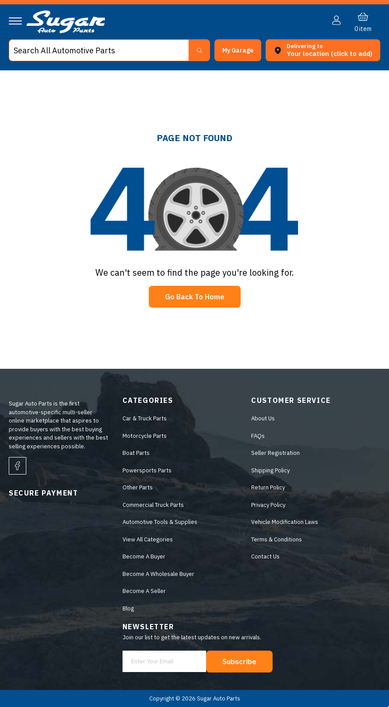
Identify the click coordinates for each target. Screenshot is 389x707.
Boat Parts (136, 453)
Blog (128, 608)
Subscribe (239, 661)
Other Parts (138, 487)
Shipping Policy (270, 470)
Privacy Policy (268, 505)
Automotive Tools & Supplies (160, 522)
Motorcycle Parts (145, 436)
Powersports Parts (147, 470)
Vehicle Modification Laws (284, 522)
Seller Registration (275, 453)
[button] (237, 50)
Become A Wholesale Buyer (158, 574)
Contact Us (265, 556)
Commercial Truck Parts (153, 505)
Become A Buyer (144, 556)
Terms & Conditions (276, 539)
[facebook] (17, 466)
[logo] (65, 31)
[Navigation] (15, 21)
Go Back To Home (194, 296)
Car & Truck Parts (145, 418)
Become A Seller (144, 591)
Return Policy (268, 487)
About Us (263, 418)
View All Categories (148, 539)
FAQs (258, 436)
